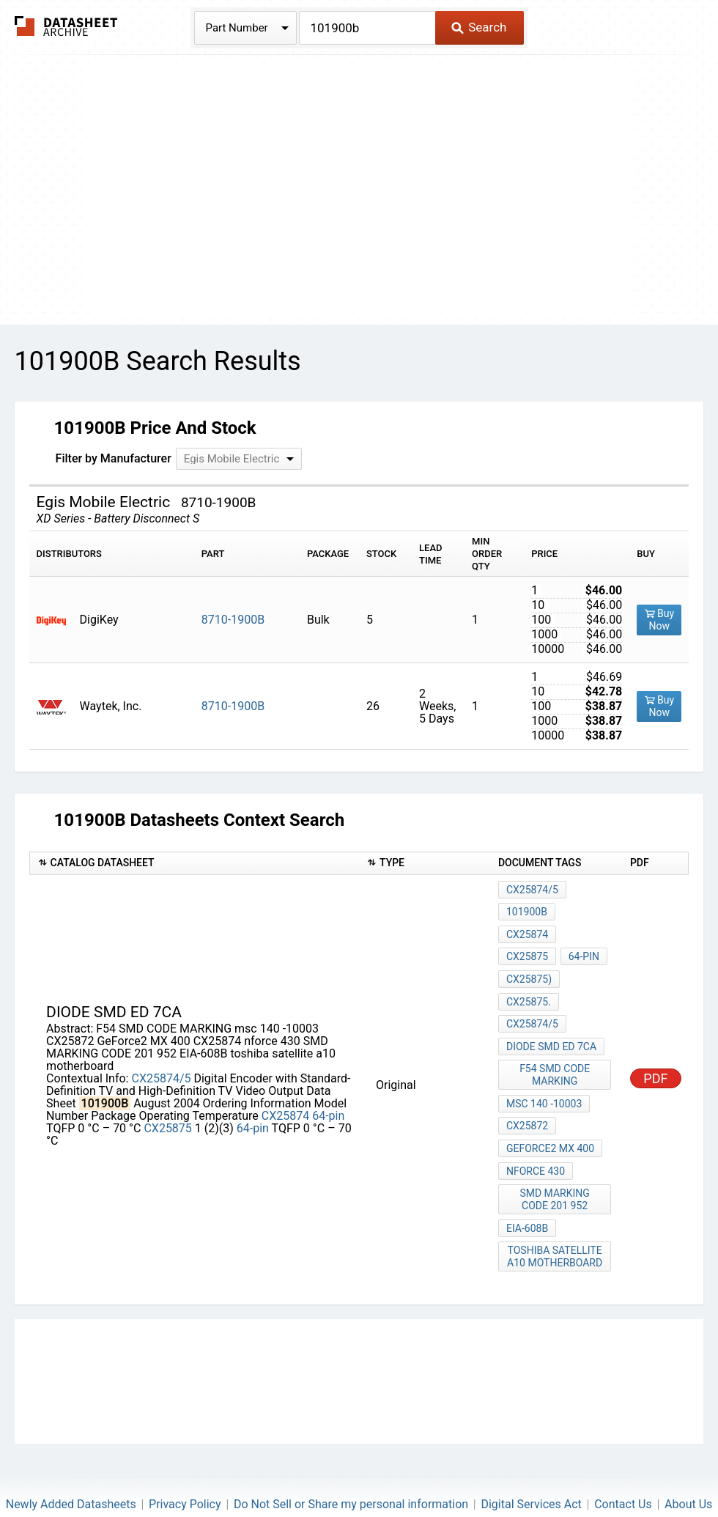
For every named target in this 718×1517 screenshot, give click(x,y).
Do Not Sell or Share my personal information (351, 1462)
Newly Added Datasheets (71, 1462)
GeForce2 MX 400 (550, 1120)
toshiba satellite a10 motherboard (555, 1218)
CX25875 (167, 1108)
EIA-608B (527, 1191)
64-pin (328, 1095)
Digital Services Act (531, 1462)
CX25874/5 (160, 1058)
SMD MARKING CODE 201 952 (555, 1166)
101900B (526, 909)
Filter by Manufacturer (113, 458)
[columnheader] (194, 863)
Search (478, 27)
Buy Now (660, 620)
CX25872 (527, 1100)
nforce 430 (535, 1139)
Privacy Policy (185, 1462)
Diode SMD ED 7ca (551, 1028)
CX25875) (529, 969)
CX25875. (528, 988)
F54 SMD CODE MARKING (555, 1054)
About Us (688, 1462)
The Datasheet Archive (66, 26)
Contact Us (623, 1462)
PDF (655, 1058)
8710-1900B (232, 620)
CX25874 (285, 1095)
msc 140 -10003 (544, 1080)
